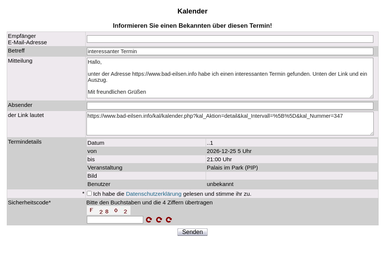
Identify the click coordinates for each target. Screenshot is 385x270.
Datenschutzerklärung (154, 193)
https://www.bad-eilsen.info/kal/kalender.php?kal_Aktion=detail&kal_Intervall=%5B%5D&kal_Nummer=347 (230, 124)
